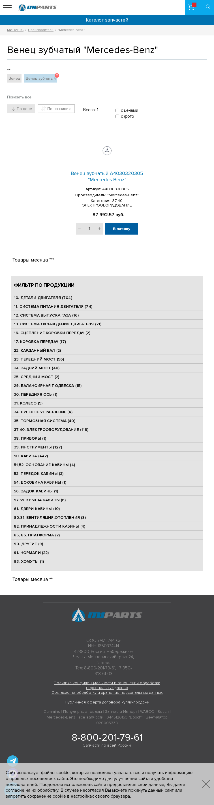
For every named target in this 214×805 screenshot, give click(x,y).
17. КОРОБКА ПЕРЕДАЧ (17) (40, 341)
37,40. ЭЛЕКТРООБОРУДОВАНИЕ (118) (51, 429)
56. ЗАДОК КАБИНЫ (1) (36, 491)
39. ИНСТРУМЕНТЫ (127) (38, 447)
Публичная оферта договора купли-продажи (107, 702)
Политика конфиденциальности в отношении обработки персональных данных (107, 685)
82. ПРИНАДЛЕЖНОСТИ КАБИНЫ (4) (49, 526)
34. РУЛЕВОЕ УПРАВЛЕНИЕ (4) (43, 412)
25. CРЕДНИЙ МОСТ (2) (36, 376)
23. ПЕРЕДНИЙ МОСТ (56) (39, 359)
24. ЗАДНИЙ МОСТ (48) (36, 368)
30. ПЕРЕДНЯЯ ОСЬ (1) (35, 394)
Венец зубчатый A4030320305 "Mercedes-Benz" (107, 176)
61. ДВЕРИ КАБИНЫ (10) (37, 508)
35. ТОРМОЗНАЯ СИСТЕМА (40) (44, 420)
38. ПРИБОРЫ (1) (30, 438)
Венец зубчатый (41, 77)
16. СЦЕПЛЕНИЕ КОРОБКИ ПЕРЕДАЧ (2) (52, 332)
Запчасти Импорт (121, 711)
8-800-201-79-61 (107, 737)
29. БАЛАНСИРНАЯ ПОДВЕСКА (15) (48, 385)
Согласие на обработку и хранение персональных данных (107, 692)
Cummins (52, 711)
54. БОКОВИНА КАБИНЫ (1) (40, 482)
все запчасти (90, 717)
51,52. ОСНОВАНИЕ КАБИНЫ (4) (44, 464)
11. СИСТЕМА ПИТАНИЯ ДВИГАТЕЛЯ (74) (53, 306)
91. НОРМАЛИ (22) (31, 552)
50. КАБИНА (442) (31, 456)
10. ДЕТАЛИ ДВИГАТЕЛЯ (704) (43, 297)
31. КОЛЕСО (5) (28, 403)
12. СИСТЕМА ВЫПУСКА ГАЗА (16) (46, 315)
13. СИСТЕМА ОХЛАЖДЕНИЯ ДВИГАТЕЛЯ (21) (57, 324)
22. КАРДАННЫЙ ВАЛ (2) (37, 350)
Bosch (163, 711)
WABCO (147, 711)
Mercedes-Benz (61, 717)
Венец (14, 78)
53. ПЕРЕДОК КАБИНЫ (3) (38, 473)
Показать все (19, 97)
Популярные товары (82, 711)
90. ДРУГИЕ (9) (28, 543)
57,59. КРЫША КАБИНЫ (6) (40, 500)
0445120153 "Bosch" (124, 717)
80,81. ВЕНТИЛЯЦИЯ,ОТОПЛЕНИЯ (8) (50, 517)
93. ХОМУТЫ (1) (29, 561)
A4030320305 (115, 189)
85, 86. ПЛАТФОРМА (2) (37, 535)
